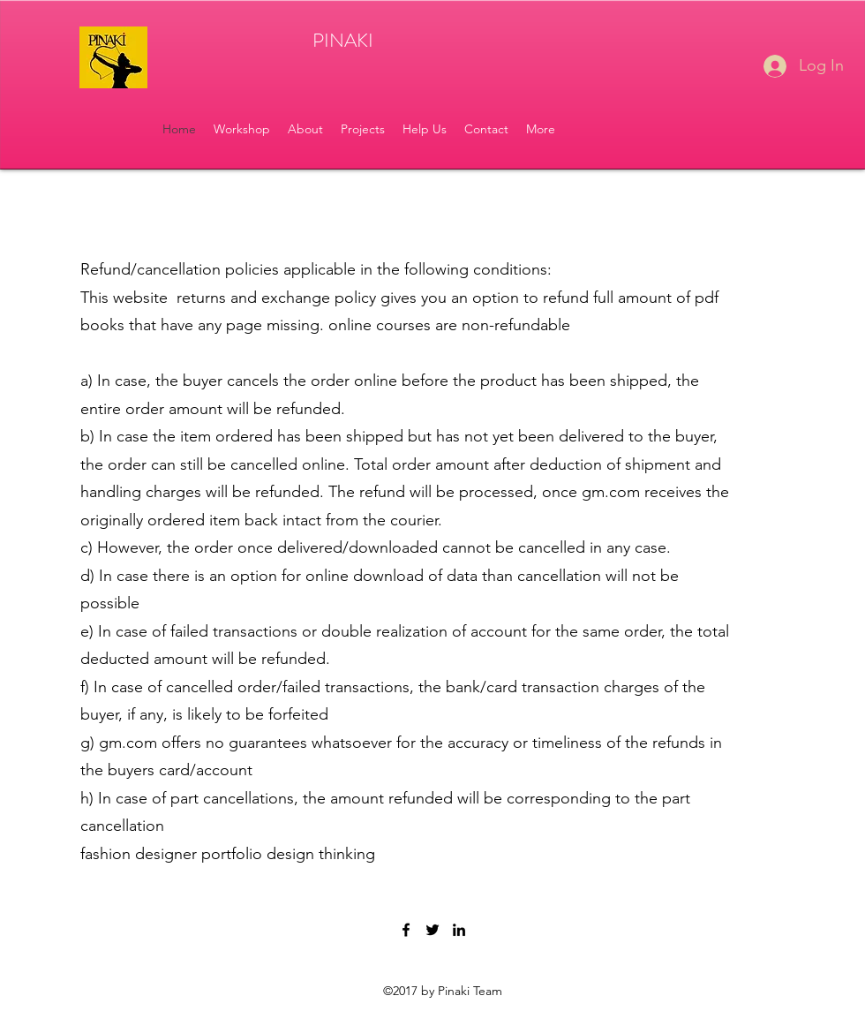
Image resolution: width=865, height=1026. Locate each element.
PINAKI (342, 40)
